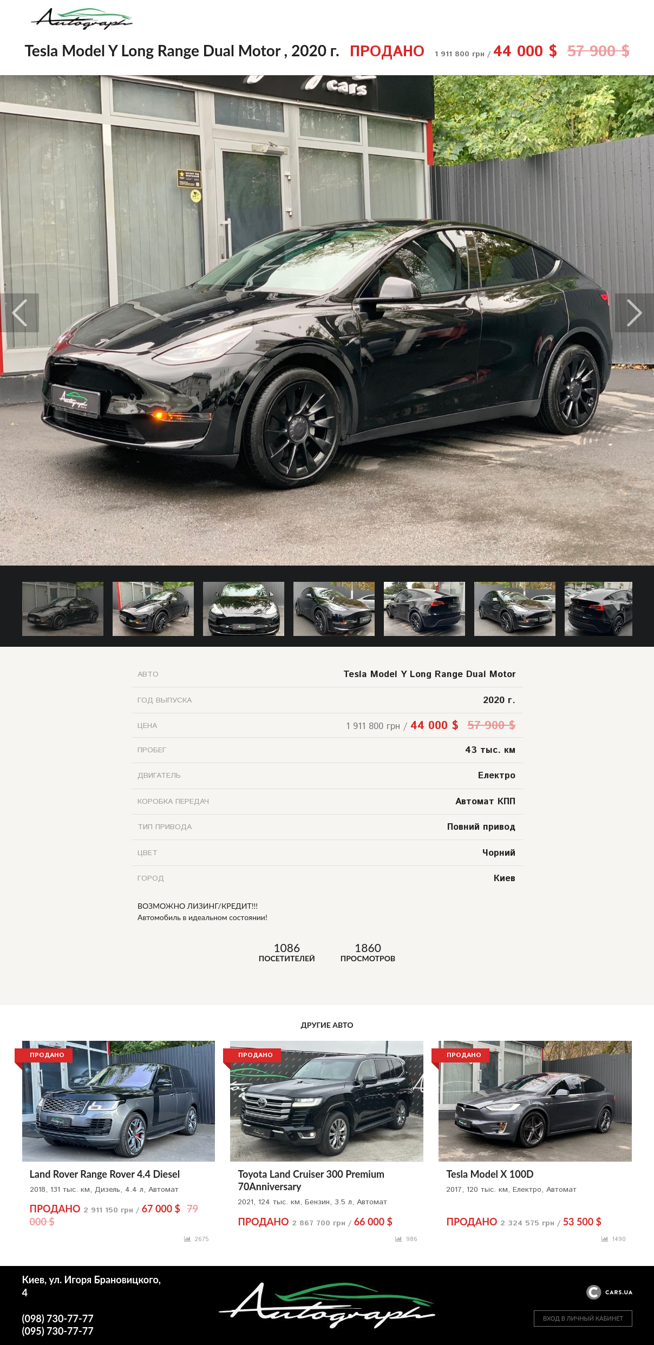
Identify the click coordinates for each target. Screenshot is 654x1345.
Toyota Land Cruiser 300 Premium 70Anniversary (311, 1180)
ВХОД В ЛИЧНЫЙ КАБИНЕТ (583, 1318)
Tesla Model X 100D (489, 1174)
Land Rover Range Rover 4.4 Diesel (105, 1174)
